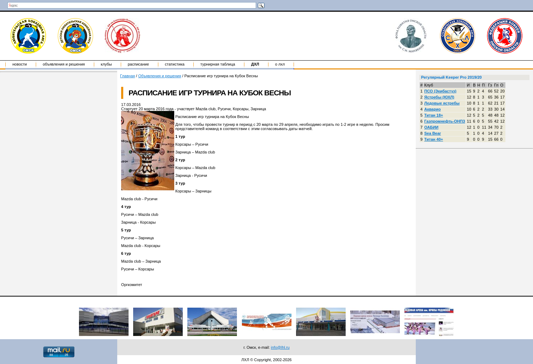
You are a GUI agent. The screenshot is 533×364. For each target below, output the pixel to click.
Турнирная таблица (217, 64)
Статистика (175, 64)
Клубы (106, 64)
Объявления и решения (64, 64)
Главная (127, 76)
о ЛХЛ (280, 64)
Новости (19, 64)
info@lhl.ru (280, 347)
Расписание (138, 64)
